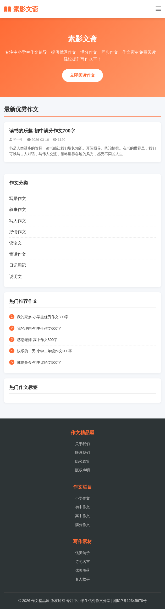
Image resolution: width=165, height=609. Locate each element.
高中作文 (82, 516)
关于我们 (82, 444)
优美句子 (82, 553)
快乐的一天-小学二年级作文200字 (44, 351)
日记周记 (17, 265)
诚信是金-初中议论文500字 (39, 362)
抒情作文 (17, 232)
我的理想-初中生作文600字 (39, 328)
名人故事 (82, 579)
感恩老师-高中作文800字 (37, 340)
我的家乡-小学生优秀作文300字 (42, 317)
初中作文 (82, 507)
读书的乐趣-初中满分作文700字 (42, 130)
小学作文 (82, 498)
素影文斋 (21, 9)
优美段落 (82, 570)
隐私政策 (82, 461)
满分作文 (82, 525)
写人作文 (17, 221)
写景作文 (17, 198)
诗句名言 (82, 562)
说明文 (15, 276)
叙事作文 (17, 209)
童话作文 (17, 254)
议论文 (15, 243)
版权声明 (82, 470)
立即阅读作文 (82, 75)
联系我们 (82, 452)
